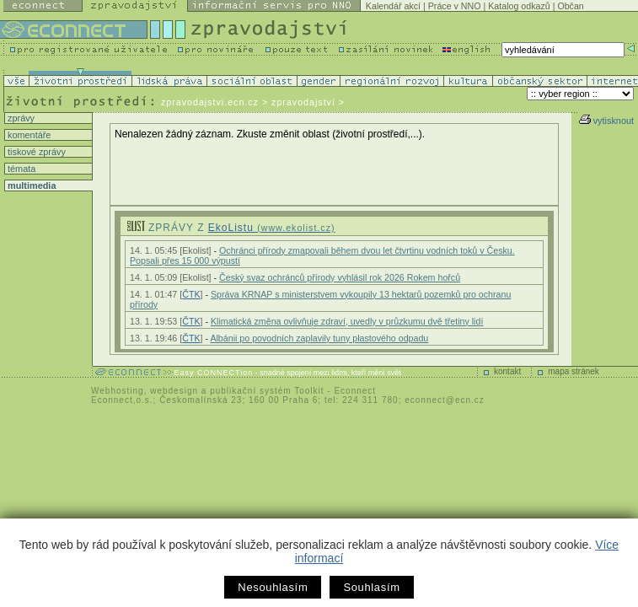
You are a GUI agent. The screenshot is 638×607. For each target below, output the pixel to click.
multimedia (30, 185)
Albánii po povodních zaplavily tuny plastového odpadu (319, 338)
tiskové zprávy (35, 152)
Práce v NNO (454, 6)
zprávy (20, 118)
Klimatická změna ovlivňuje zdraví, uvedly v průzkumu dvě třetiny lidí (347, 321)
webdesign (174, 390)
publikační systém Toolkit (267, 390)
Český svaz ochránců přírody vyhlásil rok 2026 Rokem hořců (339, 277)
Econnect (355, 390)
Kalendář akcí (393, 6)
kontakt (507, 371)
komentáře (28, 135)
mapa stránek (573, 371)
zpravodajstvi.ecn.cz (210, 102)
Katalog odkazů (519, 6)
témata (20, 169)
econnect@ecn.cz (445, 400)
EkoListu (271, 228)
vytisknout (606, 120)
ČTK (191, 294)
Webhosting (117, 390)
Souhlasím (371, 587)
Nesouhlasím (273, 587)
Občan (570, 6)
